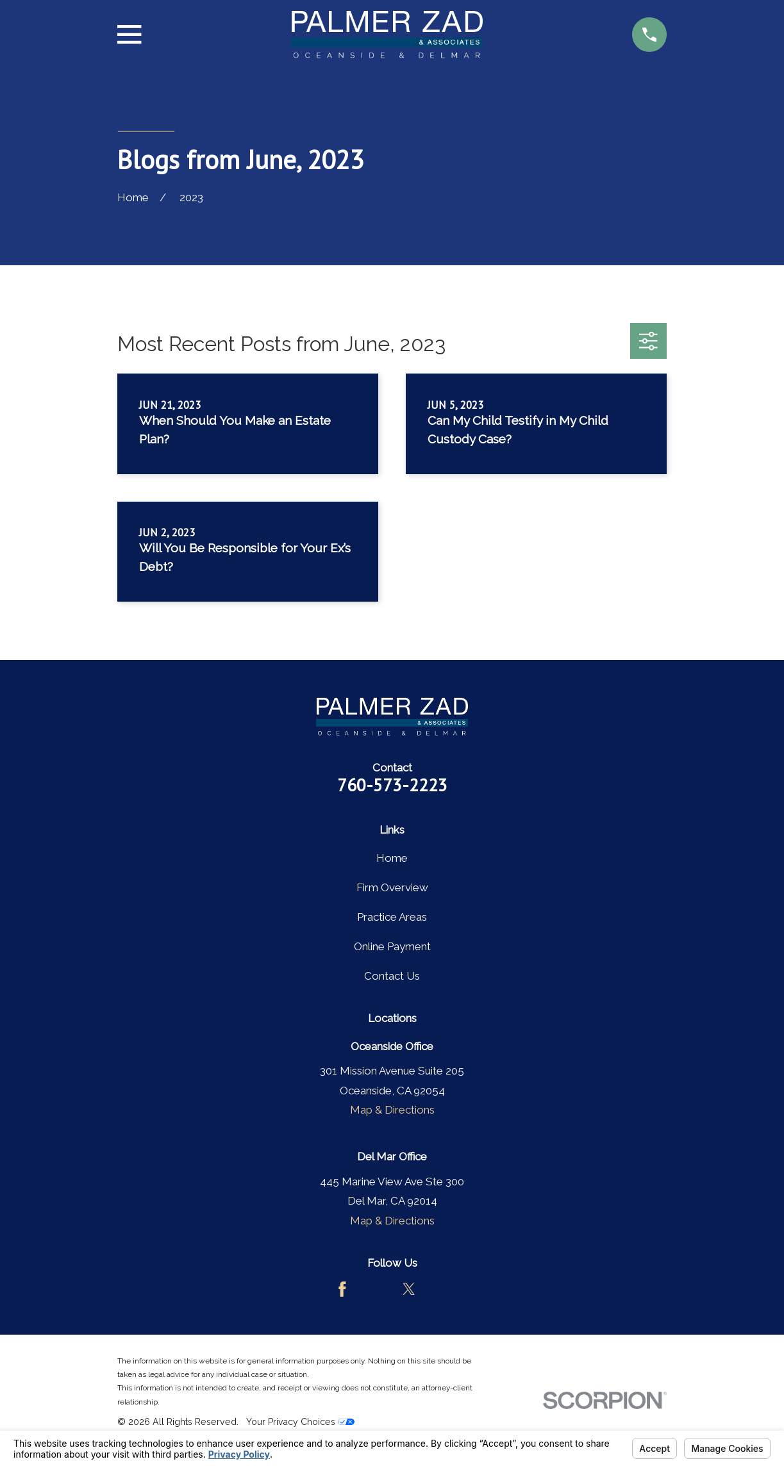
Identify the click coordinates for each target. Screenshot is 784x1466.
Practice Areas (392, 916)
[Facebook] (342, 1289)
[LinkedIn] (441, 1289)
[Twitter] (409, 1289)
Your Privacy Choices (300, 1422)
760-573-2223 (392, 784)
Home (392, 858)
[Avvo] (375, 1289)
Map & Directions (392, 1109)
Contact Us (392, 975)
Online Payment (392, 946)
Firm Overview (392, 887)
